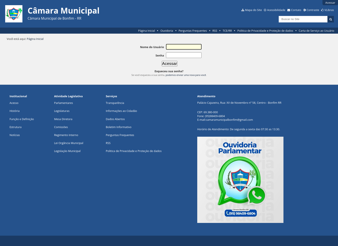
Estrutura (15, 127)
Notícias (14, 135)
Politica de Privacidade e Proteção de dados (265, 31)
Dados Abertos (115, 119)
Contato (296, 10)
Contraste (313, 10)
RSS (214, 31)
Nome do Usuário (152, 47)
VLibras (329, 10)
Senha (159, 55)
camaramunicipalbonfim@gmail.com (229, 120)
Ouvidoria (166, 31)
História (14, 111)
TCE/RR (227, 31)
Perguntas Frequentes (192, 31)
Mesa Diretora (63, 119)
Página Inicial (146, 31)
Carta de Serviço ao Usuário (316, 31)
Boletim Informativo (118, 127)
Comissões (61, 127)
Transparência (115, 103)
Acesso (13, 103)
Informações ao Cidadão (121, 111)
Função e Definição (21, 119)
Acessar (330, 3)
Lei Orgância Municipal (68, 143)
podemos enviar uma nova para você (186, 75)
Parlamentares (63, 103)
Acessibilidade (276, 10)
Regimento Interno (66, 135)
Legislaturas (61, 111)
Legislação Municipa (67, 151)
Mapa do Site (253, 10)
